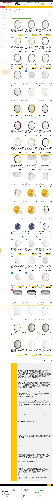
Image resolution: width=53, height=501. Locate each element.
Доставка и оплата (3, 0)
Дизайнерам (29, 0)
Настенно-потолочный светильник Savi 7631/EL (31, 317)
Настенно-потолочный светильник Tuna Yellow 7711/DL (31, 115)
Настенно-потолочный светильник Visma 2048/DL (31, 81)
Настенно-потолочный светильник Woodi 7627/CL (31, 65)
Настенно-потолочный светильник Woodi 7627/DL (45, 48)
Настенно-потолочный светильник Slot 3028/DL (45, 267)
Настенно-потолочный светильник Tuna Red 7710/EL (45, 115)
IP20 (3, 55)
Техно (3, 43)
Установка (23, 0)
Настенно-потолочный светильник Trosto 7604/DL (31, 132)
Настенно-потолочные (5, 25)
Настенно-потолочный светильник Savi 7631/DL (45, 317)
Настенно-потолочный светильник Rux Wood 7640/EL (17, 351)
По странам (14, 491)
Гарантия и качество (25, 491)
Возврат (14, 0)
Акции (14, 493)
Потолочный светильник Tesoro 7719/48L (16, 183)
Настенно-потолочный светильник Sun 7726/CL (31, 216)
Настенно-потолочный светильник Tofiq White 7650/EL (31, 149)
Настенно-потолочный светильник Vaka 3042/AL (31, 98)
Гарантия (9, 0)
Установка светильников (26, 490)
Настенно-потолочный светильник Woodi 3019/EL (31, 48)
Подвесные (4, 28)
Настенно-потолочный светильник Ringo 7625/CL (31, 351)
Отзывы (19, 0)
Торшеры (26, 18)
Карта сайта (14, 494)
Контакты (39, 0)
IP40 (3, 56)
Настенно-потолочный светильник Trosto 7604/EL (45, 132)
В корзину (20, 34)
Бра (29, 18)
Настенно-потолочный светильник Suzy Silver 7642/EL (31, 183)
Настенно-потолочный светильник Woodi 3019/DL (17, 48)
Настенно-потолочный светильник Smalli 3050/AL (31, 267)
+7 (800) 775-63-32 (20, 3)
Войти (51, 0)
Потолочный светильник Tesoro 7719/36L (44, 166)
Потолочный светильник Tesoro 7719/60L (30, 166)
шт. (43, 484)
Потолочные (4, 29)
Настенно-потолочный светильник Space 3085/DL (17, 233)
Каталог (2, 7)
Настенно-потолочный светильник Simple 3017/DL (17, 284)
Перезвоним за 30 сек (30, 2)
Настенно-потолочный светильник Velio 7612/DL (45, 81)
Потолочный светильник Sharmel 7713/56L (44, 300)
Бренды (34, 0)
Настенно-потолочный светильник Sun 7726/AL (45, 199)
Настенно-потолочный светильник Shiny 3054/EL (45, 284)
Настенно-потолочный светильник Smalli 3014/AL (17, 250)
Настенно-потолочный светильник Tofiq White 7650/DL (17, 149)
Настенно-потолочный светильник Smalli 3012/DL (45, 233)
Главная (2, 9)
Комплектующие (4, 17)
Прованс (3, 39)
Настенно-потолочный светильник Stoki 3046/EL (45, 216)
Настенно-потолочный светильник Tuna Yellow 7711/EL (17, 115)
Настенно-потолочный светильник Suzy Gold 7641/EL (17, 199)
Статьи (24, 496)
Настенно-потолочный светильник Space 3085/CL (31, 233)
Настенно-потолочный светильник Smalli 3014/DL (31, 250)
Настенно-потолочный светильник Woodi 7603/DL (17, 81)
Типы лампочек (25, 497)
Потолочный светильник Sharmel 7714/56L (17, 300)
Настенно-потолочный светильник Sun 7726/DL (31, 199)
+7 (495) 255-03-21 (20, 4)
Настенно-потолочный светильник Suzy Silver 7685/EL (45, 183)
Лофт (3, 35)
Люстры (3, 18)
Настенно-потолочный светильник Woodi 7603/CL (45, 65)
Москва (19, 2)
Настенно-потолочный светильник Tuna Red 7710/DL (17, 132)
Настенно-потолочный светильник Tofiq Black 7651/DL (17, 166)
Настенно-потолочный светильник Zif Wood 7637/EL (31, 31)
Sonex (3, 62)
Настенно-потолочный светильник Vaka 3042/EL (45, 98)
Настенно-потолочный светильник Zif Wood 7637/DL (45, 31)
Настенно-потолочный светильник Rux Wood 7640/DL (45, 334)
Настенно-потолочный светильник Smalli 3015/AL (45, 250)
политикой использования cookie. (38, 497)
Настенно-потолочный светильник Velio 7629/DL (17, 98)
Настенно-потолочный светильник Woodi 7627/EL (17, 65)
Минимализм (4, 36)
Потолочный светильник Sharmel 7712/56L (31, 300)
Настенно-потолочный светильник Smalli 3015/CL (17, 267)
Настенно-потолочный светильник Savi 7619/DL (17, 334)
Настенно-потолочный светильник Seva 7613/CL (17, 317)
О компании (15, 488)
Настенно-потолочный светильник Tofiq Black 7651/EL (45, 149)
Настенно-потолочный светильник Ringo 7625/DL (45, 351)
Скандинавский (4, 40)
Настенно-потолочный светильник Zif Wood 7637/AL (17, 31)
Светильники (15, 18)
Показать (5, 71)
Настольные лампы (20, 18)
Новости (24, 495)
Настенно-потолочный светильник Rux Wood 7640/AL (31, 334)
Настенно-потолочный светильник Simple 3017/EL (31, 284)
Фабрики (14, 490)
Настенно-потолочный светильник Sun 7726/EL (17, 216)
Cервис (24, 488)
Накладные (4, 24)
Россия (3, 66)
